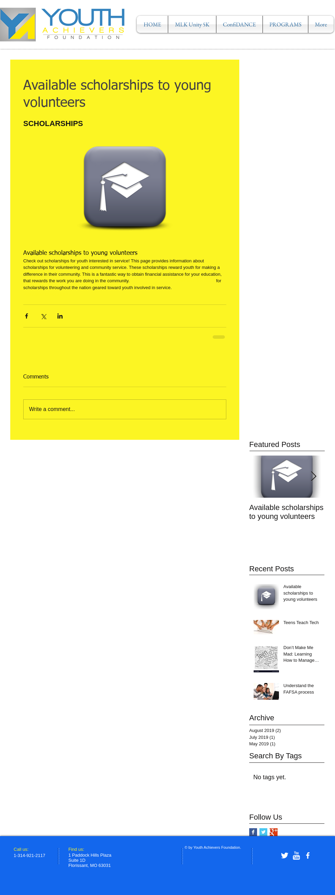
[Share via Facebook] (26, 316)
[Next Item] (313, 476)
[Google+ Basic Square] (274, 832)
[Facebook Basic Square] (253, 832)
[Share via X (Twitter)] (43, 316)
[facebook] (308, 855)
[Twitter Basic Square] (263, 832)
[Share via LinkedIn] (60, 316)
